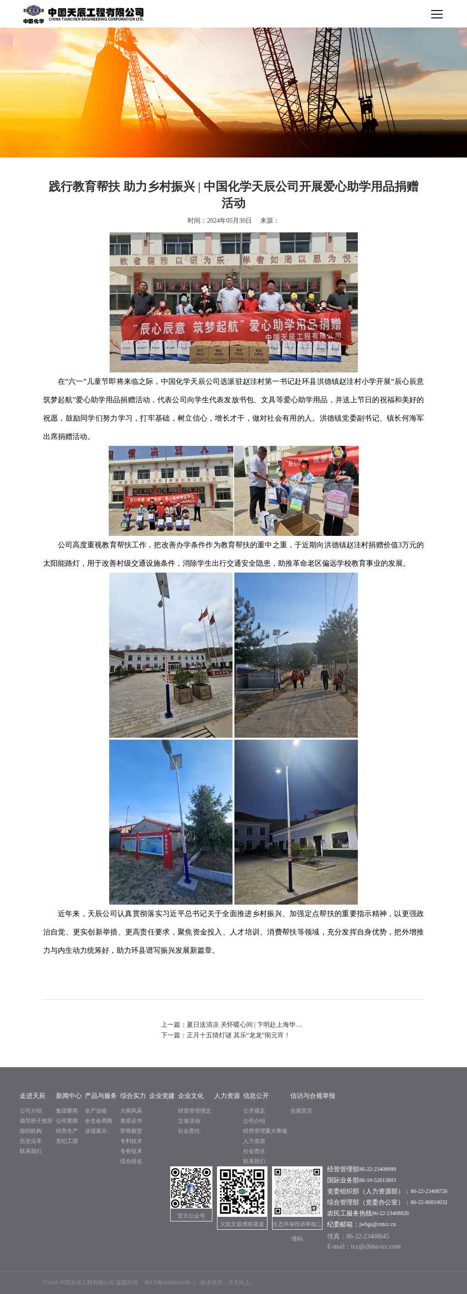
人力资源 (227, 1095)
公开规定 (254, 1111)
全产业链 (96, 1111)
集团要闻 (67, 1111)
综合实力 (133, 1095)
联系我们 (31, 1151)
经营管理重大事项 (265, 1131)
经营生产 (67, 1131)
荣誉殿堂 (131, 1131)
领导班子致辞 (36, 1121)
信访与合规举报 (312, 1095)
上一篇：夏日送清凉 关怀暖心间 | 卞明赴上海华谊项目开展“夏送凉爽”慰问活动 (233, 1024)
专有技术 (131, 1151)
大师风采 (131, 1111)
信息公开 (256, 1095)
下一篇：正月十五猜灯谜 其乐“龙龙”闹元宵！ (225, 1035)
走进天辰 (32, 1095)
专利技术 (131, 1141)
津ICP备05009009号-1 (169, 1282)
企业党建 (162, 1095)
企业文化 (191, 1095)
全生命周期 (98, 1121)
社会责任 (189, 1131)
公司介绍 (31, 1111)
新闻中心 (69, 1095)
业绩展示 (96, 1131)
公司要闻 (67, 1121)
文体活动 (189, 1121)
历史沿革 (31, 1141)
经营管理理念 (194, 1111)
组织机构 (31, 1131)
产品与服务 (101, 1095)
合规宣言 (301, 1111)
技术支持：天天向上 (225, 1282)
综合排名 (131, 1161)
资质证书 (131, 1121)
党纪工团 (67, 1141)
